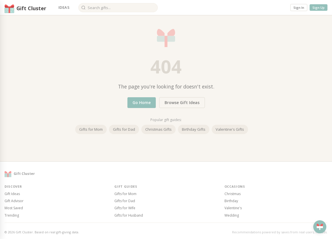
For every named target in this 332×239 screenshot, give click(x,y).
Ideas (64, 7)
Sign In (298, 7)
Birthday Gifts (193, 129)
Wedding (231, 215)
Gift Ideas (12, 193)
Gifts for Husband (128, 215)
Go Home (142, 102)
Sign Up (318, 7)
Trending (12, 215)
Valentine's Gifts (230, 129)
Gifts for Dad (124, 129)
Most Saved (14, 208)
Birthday (231, 200)
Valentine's (233, 208)
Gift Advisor (14, 200)
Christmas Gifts (158, 129)
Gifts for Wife (124, 208)
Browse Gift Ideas (182, 102)
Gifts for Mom (91, 129)
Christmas (232, 193)
